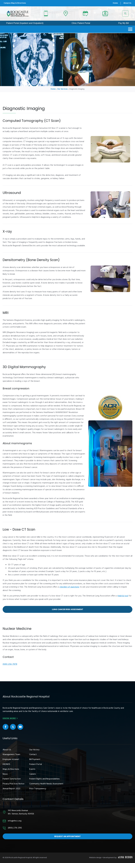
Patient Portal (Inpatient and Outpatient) (24, 23)
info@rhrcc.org (14, 821)
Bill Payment (34, 759)
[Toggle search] (125, 13)
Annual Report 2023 (11, 788)
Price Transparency (37, 788)
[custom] (5, 727)
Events (32, 769)
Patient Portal (35, 764)
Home (115, 3)
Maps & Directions (11, 769)
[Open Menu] (130, 29)
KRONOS (6, 764)
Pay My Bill (123, 23)
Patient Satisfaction (12, 779)
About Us (127, 3)
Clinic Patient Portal (81, 23)
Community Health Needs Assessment (46, 784)
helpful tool (123, 596)
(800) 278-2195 (15, 828)
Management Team (11, 754)
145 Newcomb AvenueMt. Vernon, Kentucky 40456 (21, 812)
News (5, 774)
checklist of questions (69, 587)
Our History (34, 749)
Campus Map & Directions (15, 3)
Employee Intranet (11, 759)
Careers (32, 774)
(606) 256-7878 (10, 664)
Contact (33, 754)
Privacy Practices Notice (13, 784)
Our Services (62, 89)
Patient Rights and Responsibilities (44, 779)
